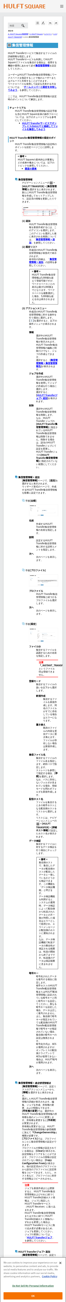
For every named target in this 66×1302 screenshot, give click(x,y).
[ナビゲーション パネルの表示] (62, 6)
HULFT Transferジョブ (39, 1237)
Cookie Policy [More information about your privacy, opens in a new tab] (49, 1281)
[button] (23, 25)
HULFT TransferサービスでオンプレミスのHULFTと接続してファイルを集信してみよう (40, 126)
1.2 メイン (48, 34)
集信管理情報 (42, 65)
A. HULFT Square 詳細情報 (18, 34)
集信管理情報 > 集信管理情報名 (47, 363)
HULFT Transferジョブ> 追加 (46, 396)
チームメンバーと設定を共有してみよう (32, 88)
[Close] (60, 1268)
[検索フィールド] (18, 25)
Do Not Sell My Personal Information (33, 1291)
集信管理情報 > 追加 (42, 241)
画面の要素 (31, 168)
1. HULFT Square (36, 34)
